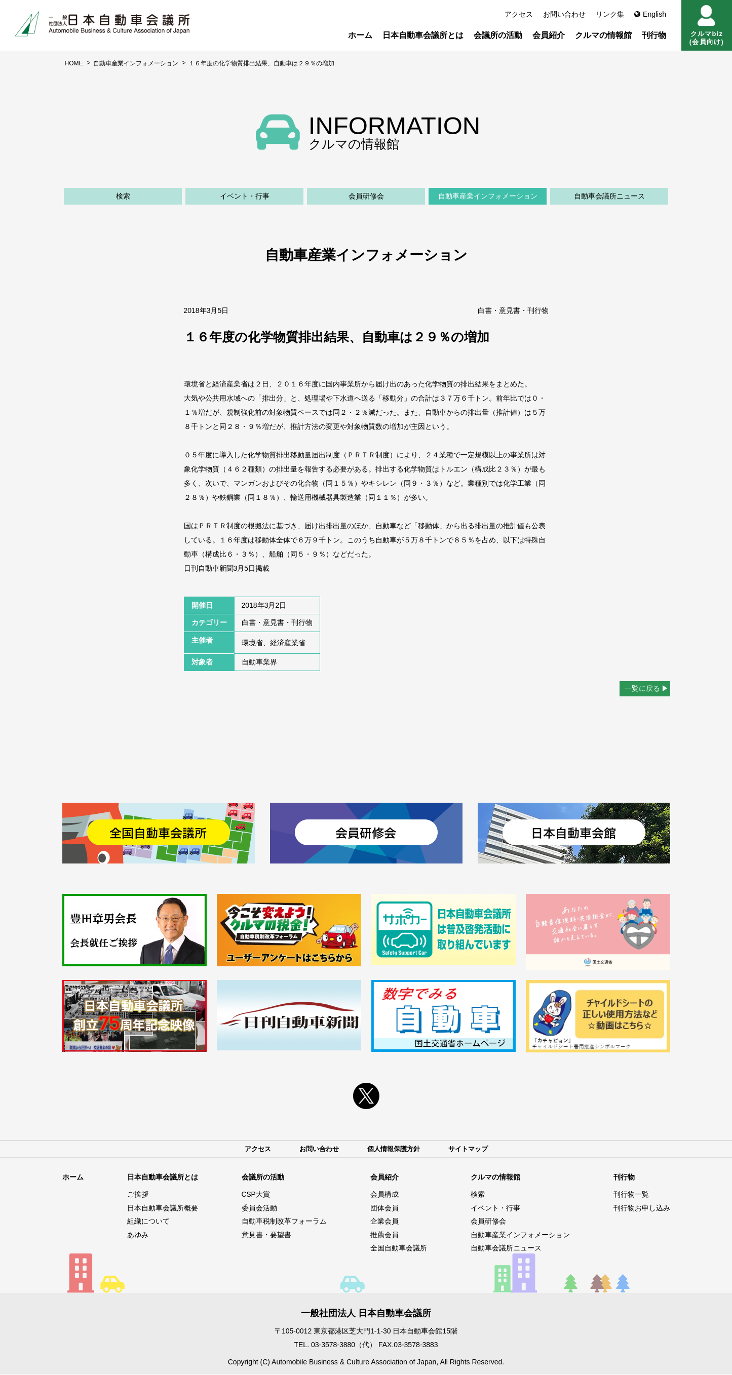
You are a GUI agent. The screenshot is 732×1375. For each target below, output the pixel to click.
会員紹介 (548, 35)
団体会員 (384, 1208)
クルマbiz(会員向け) (706, 25)
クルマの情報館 (603, 35)
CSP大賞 (256, 1195)
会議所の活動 (498, 35)
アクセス (519, 14)
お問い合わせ (564, 14)
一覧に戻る (642, 688)
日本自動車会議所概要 (162, 1208)
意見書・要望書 (266, 1235)
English (650, 14)
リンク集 (610, 14)
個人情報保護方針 (394, 1149)
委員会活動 (259, 1208)
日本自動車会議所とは (423, 35)
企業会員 (384, 1222)
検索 (123, 196)
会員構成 (384, 1195)
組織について (148, 1222)
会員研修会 (366, 196)
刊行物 (654, 35)
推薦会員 (384, 1235)
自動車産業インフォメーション (135, 63)
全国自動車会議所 (398, 1249)
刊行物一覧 (631, 1195)
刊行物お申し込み (641, 1208)
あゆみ (137, 1235)
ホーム (360, 35)
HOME (74, 63)
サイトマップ (472, 1149)
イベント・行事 (244, 196)
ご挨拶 (137, 1195)
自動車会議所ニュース (609, 196)
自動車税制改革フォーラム (284, 1222)
